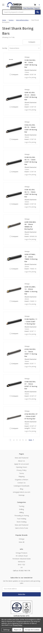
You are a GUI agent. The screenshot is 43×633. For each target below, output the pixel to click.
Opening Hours (21, 467)
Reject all (17, 630)
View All (21, 542)
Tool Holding (21, 519)
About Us (21, 461)
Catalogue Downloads (21, 486)
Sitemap (21, 495)
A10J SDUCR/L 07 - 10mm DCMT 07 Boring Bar (31, 416)
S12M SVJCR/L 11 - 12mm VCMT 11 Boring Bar (31, 321)
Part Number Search (31, 8)
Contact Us (21, 483)
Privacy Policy (21, 470)
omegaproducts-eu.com (21, 492)
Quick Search (16, 8)
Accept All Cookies (32, 630)
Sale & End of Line (21, 528)
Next (31, 440)
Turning (21, 506)
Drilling (21, 509)
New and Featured (21, 458)
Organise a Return (21, 479)
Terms (21, 473)
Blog (21, 489)
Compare (31, 42)
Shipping (22, 476)
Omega (21, 539)
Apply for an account (21, 464)
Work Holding (21, 522)
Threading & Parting (21, 515)
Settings (6, 630)
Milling (21, 512)
